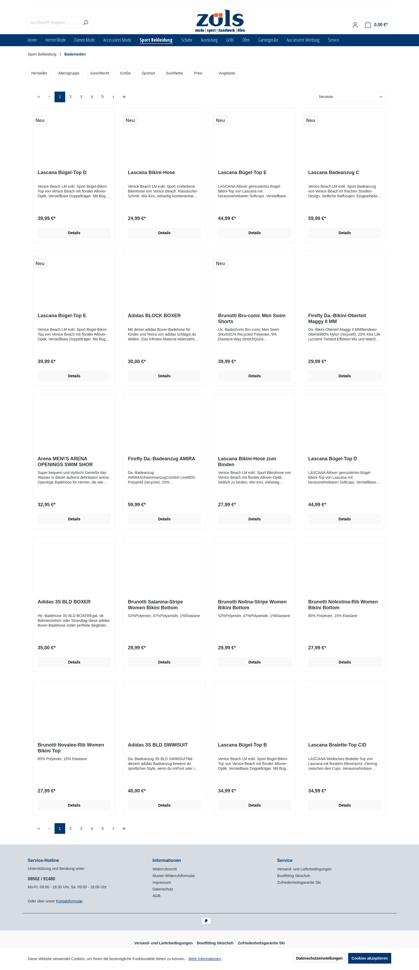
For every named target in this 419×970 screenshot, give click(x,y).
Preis (198, 73)
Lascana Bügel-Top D (62, 172)
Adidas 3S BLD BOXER (64, 601)
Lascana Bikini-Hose (151, 172)
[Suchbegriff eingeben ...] (54, 22)
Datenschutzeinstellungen (319, 958)
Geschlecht (99, 73)
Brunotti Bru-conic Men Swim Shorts (251, 318)
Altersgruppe (68, 73)
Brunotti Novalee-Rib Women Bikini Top (71, 747)
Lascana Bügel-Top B (242, 745)
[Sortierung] (351, 96)
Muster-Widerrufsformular (174, 876)
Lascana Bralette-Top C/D (337, 745)
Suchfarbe (174, 73)
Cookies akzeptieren (370, 958)
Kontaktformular (69, 901)
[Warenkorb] (376, 24)
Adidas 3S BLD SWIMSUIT (158, 745)
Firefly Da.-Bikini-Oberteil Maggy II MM (337, 318)
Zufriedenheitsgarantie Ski (299, 882)
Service (284, 860)
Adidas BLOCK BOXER (154, 315)
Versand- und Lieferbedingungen (304, 869)
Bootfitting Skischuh (293, 876)
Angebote (227, 73)
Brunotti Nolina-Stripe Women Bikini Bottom (252, 604)
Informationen (167, 860)
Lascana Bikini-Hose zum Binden (247, 461)
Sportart (148, 73)
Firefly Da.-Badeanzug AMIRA (161, 458)
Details (74, 233)
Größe (125, 73)
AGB (157, 896)
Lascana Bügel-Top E (242, 172)
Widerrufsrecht (165, 869)
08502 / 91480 (41, 879)
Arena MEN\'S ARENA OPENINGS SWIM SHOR (65, 461)
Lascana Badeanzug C (333, 172)
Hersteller (39, 73)
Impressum (162, 882)
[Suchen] (85, 22)
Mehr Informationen (204, 959)
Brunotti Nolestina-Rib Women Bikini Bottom (343, 604)
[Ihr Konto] (355, 24)
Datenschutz (163, 889)
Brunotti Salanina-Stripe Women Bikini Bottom (155, 604)
